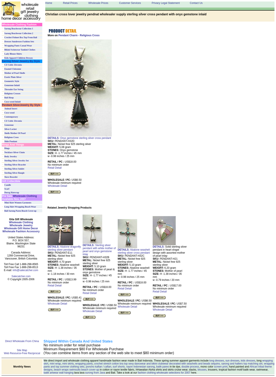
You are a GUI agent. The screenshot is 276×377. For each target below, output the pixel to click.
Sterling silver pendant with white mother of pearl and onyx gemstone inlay (99, 248)
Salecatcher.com (21, 276)
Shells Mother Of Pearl (14, 133)
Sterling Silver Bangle (14, 173)
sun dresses (232, 360)
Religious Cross (11, 137)
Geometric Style (11, 81)
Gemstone (9, 125)
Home (48, 3)
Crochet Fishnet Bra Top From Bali (20, 37)
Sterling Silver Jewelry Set (16, 160)
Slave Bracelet (10, 177)
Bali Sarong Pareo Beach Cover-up (20, 211)
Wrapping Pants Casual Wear (18, 45)
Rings (6, 148)
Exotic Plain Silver (12, 77)
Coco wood (9, 113)
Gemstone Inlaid (12, 85)
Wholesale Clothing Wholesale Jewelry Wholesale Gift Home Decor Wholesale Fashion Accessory (20, 227)
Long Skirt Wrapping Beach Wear (20, 207)
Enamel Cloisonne (12, 69)
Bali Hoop (9, 97)
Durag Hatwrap (11, 192)
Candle (7, 185)
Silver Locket (10, 129)
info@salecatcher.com (25, 270)
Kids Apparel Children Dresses (18, 58)
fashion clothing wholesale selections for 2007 (164, 372)
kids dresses (248, 360)
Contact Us (196, 3)
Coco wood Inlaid (12, 102)
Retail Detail (55, 167)
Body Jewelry (10, 156)
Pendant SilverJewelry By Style (21, 105)
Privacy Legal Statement (165, 3)
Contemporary (11, 117)
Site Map (22, 350)
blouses (202, 369)
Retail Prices (70, 3)
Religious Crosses (12, 93)
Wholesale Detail (57, 185)
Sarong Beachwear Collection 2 (18, 33)
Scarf (6, 189)
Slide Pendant (10, 141)
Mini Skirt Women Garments (17, 202)
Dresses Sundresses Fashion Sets (19, 41)
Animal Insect (10, 108)
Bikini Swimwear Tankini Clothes (19, 50)
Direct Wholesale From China (22, 341)
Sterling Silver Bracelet (15, 164)
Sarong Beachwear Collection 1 (18, 28)
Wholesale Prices (98, 3)
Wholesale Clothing (24, 196)
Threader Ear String (13, 89)
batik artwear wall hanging (59, 372)
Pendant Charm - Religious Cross (79, 35)
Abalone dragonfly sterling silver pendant (64, 247)
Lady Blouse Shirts (13, 54)
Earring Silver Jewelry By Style (21, 61)
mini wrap (55, 363)
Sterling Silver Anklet (14, 169)
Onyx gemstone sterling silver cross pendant (79, 138)
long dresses (216, 360)
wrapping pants (84, 363)
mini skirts (68, 363)
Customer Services (130, 3)
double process (190, 366)
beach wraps (61, 369)
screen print (220, 366)
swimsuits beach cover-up (84, 369)
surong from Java (95, 372)
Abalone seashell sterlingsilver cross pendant (134, 250)
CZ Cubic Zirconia (13, 65)
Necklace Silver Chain (14, 152)
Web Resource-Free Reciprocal (22, 353)
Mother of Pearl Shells (14, 73)
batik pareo (162, 366)
